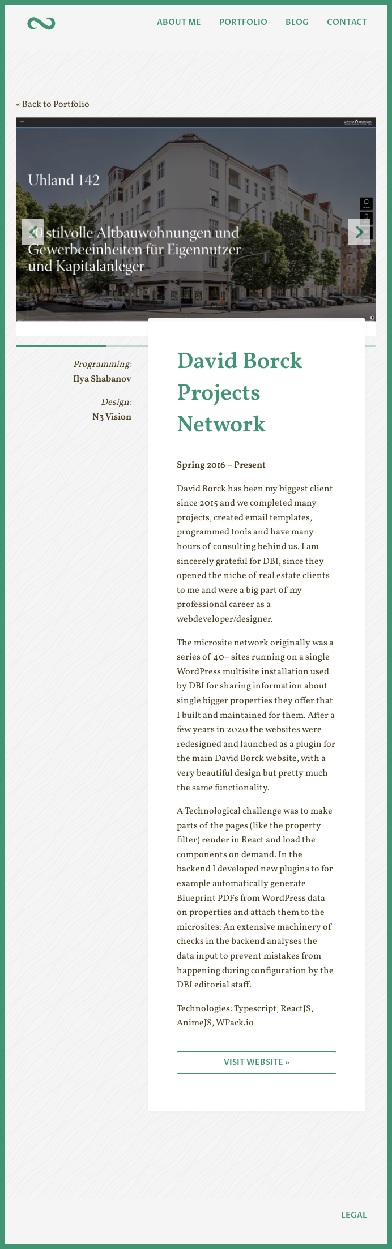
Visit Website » (256, 1062)
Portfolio (243, 22)
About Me (179, 22)
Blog (297, 22)
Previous (33, 232)
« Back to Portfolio (53, 105)
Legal (354, 1215)
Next (359, 232)
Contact (347, 22)
